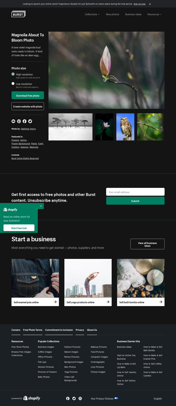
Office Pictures (45, 356)
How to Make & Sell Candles (153, 373)
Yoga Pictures (71, 371)
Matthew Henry (28, 128)
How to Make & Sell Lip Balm (126, 365)
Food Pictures (97, 351)
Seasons (24, 146)
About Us (92, 329)
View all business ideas (147, 244)
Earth (40, 143)
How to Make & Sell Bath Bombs (153, 348)
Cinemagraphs (98, 361)
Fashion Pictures (72, 346)
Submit (135, 201)
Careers (15, 329)
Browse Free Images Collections (21, 353)
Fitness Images (98, 371)
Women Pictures (46, 366)
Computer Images (99, 356)
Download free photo (27, 95)
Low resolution (24, 83)
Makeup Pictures (99, 346)
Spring (23, 140)
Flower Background (20, 143)
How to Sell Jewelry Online (126, 373)
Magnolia (34, 146)
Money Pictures (71, 356)
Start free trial (19, 228)
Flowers (15, 140)
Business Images (46, 346)
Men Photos (70, 366)
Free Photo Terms (32, 329)
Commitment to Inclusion (59, 329)
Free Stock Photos (20, 346)
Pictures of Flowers (47, 371)
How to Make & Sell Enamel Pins (153, 356)
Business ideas (133, 14)
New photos (112, 14)
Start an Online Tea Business (126, 356)
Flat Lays (42, 361)
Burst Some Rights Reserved (25, 158)
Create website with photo (27, 106)
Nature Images (71, 351)
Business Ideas (124, 346)
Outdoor (15, 146)
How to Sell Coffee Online (153, 365)
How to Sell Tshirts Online (126, 382)
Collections (92, 14)
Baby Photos (44, 376)
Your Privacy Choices (104, 398)
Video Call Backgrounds (70, 378)
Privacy (80, 329)
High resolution (24, 74)
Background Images (73, 361)
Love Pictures (97, 366)
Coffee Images (45, 351)
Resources (154, 14)
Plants (34, 143)
